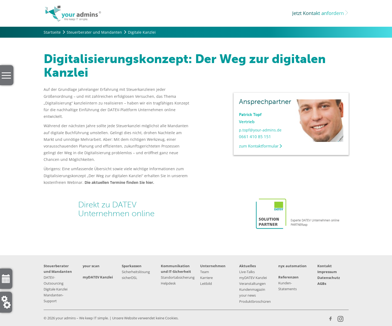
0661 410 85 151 (255, 136)
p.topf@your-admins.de (260, 130)
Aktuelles (247, 265)
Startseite (52, 32)
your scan (91, 265)
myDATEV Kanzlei (98, 277)
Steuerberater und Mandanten (94, 32)
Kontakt (324, 265)
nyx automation (292, 265)
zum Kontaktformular (261, 146)
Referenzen (288, 277)
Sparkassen (132, 265)
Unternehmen (213, 265)
